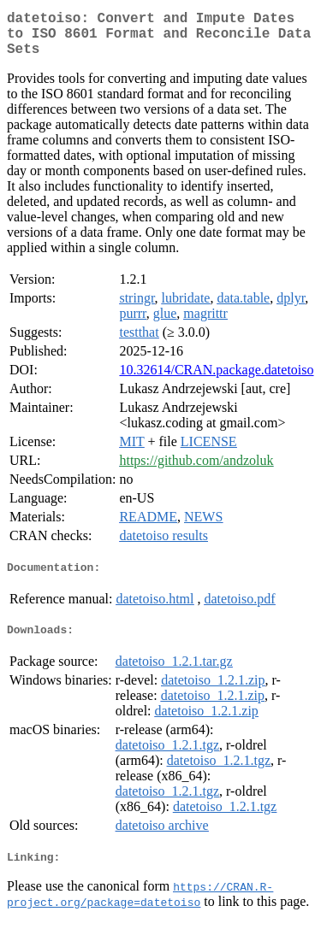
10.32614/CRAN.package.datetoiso (216, 380)
